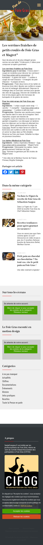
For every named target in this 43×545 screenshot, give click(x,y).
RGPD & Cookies (26, 506)
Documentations (9, 384)
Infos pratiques (8, 395)
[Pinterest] (22, 172)
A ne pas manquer (9, 374)
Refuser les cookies (22, 517)
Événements (7, 388)
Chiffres (5, 381)
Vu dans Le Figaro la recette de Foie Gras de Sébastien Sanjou (29, 199)
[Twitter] (11, 172)
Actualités (9, 31)
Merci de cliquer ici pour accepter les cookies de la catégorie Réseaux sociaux (20, 310)
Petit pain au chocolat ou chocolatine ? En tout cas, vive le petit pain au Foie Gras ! (28, 261)
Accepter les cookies (21, 511)
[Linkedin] (16, 172)
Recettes (5, 399)
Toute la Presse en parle (12, 402)
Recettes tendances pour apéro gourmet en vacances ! (27, 226)
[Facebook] (5, 172)
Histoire (5, 392)
